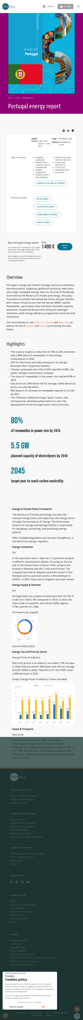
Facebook (73, 131)
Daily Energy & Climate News (23, 904)
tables (43, 325)
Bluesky (64, 132)
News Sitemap (37, 1015)
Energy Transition (18, 819)
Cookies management (59, 1013)
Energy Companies (18, 940)
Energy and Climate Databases (23, 795)
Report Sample (42, 199)
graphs (30, 325)
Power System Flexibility (21, 833)
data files (64, 322)
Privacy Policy (20, 1013)
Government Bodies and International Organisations (33, 957)
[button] (49, 6)
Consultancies (16, 944)
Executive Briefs (17, 908)
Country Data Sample (45, 207)
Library (13, 901)
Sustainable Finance (18, 947)
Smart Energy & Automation (22, 964)
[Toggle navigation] (78, 6)
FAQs (47, 1013)
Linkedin (69, 131)
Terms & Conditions (35, 1013)
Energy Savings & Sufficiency (22, 826)
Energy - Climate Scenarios (22, 857)
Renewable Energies (19, 830)
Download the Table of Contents (51, 183)
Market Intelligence (18, 802)
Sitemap (48, 1015)
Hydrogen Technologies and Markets (26, 836)
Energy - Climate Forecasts (22, 799)
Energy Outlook (17, 915)
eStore (17, 98)
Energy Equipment (18, 950)
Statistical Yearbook (19, 918)
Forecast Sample (43, 222)
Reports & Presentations (21, 911)
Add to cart (65, 246)
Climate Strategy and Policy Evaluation (27, 853)
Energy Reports (28, 98)
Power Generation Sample (47, 215)
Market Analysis (17, 860)
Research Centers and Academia (24, 961)
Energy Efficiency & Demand (22, 823)
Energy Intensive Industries (22, 954)
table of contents (43, 322)
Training (13, 864)
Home (10, 98)
